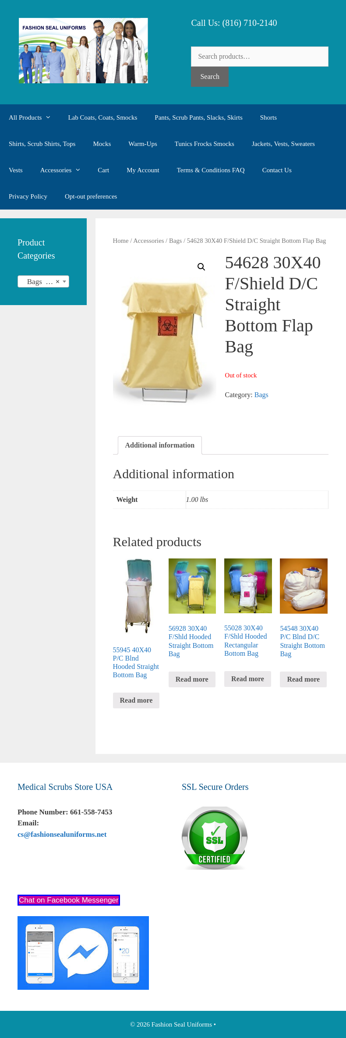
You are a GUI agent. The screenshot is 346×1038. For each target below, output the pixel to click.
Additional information (160, 445)
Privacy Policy (28, 196)
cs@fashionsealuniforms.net (62, 834)
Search (209, 76)
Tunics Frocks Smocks (204, 143)
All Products (34, 117)
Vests (16, 170)
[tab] (160, 445)
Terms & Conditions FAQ (211, 170)
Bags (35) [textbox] (40, 282)
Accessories (64, 170)
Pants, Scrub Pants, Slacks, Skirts (198, 117)
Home (121, 240)
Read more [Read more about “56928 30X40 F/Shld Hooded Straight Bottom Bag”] (192, 679)
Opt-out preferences (91, 196)
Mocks (102, 143)
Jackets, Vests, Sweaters (283, 143)
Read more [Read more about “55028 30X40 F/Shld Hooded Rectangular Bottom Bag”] (247, 679)
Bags (175, 240)
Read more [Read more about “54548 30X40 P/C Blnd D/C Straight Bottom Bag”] (303, 679)
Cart (103, 170)
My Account (143, 170)
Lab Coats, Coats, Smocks (102, 117)
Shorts (268, 117)
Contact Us (277, 170)
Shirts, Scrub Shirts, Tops (42, 143)
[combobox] (43, 281)
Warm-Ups (142, 143)
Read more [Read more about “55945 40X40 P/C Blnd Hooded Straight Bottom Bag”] (136, 700)
